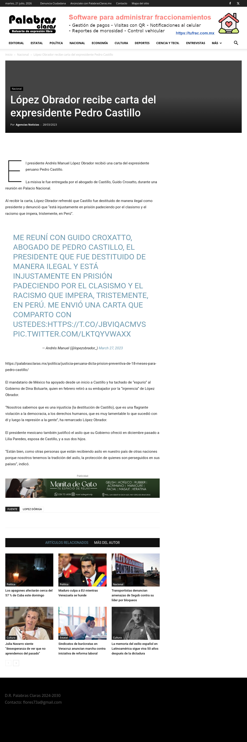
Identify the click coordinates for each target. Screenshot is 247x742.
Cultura (121, 43)
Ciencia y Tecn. (167, 43)
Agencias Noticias (27, 124)
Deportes (142, 43)
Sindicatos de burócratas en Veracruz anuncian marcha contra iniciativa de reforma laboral (81, 648)
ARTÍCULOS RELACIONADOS (66, 542)
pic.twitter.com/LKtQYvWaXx (72, 333)
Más (217, 43)
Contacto (121, 3)
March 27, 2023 (111, 348)
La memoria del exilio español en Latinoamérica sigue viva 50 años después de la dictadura (135, 648)
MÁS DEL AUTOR (107, 542)
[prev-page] (8, 663)
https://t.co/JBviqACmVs (97, 324)
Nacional (77, 43)
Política (56, 43)
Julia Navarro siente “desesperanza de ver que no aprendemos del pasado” (25, 648)
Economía (100, 43)
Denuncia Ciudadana (53, 3)
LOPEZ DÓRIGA (32, 509)
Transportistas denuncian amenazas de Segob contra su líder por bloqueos (133, 595)
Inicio (9, 55)
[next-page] (16, 663)
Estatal (37, 43)
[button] (236, 43)
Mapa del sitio (140, 3)
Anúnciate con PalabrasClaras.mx (91, 3)
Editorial (16, 43)
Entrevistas (195, 43)
